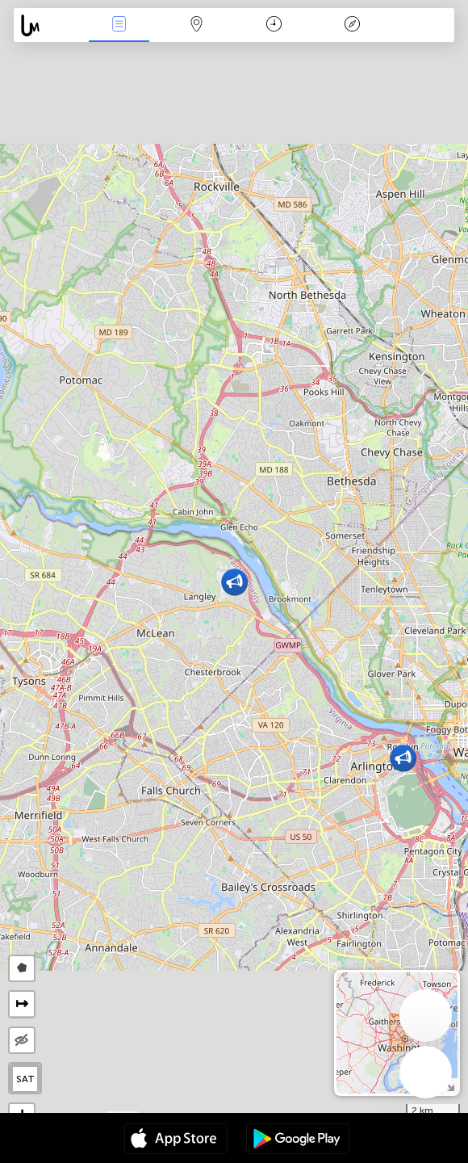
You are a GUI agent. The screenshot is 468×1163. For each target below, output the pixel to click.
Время (273, 25)
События (119, 25)
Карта (197, 25)
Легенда (352, 25)
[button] (403, 758)
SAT (25, 1079)
